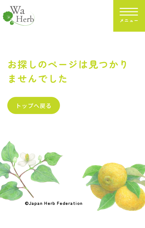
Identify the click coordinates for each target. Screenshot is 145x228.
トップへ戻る (34, 105)
